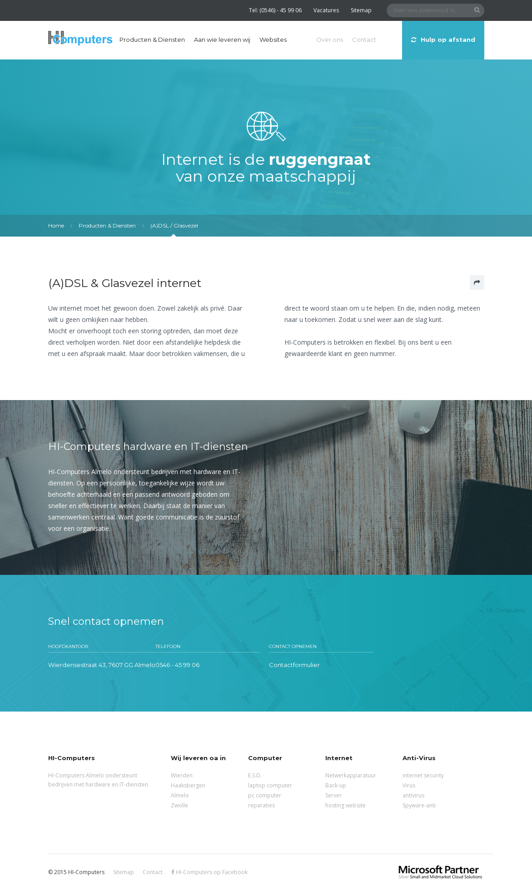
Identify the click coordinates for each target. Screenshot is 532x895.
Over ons (329, 39)
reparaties (261, 805)
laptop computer (270, 785)
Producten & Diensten (152, 39)
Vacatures (326, 10)
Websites (273, 39)
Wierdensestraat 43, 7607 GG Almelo (101, 664)
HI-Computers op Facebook (209, 872)
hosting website (345, 805)
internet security (423, 775)
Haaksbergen (188, 785)
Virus (409, 785)
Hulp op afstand (443, 39)
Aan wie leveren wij (222, 39)
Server (333, 795)
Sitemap (361, 10)
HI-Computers (80, 39)
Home (56, 225)
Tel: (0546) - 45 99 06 (275, 10)
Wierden (182, 775)
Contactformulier (294, 664)
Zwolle (179, 805)
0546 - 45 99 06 (177, 664)
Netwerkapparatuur (350, 775)
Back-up (335, 785)
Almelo (180, 795)
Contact (364, 39)
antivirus (413, 795)
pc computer (264, 795)
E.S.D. (255, 775)
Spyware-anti (419, 805)
